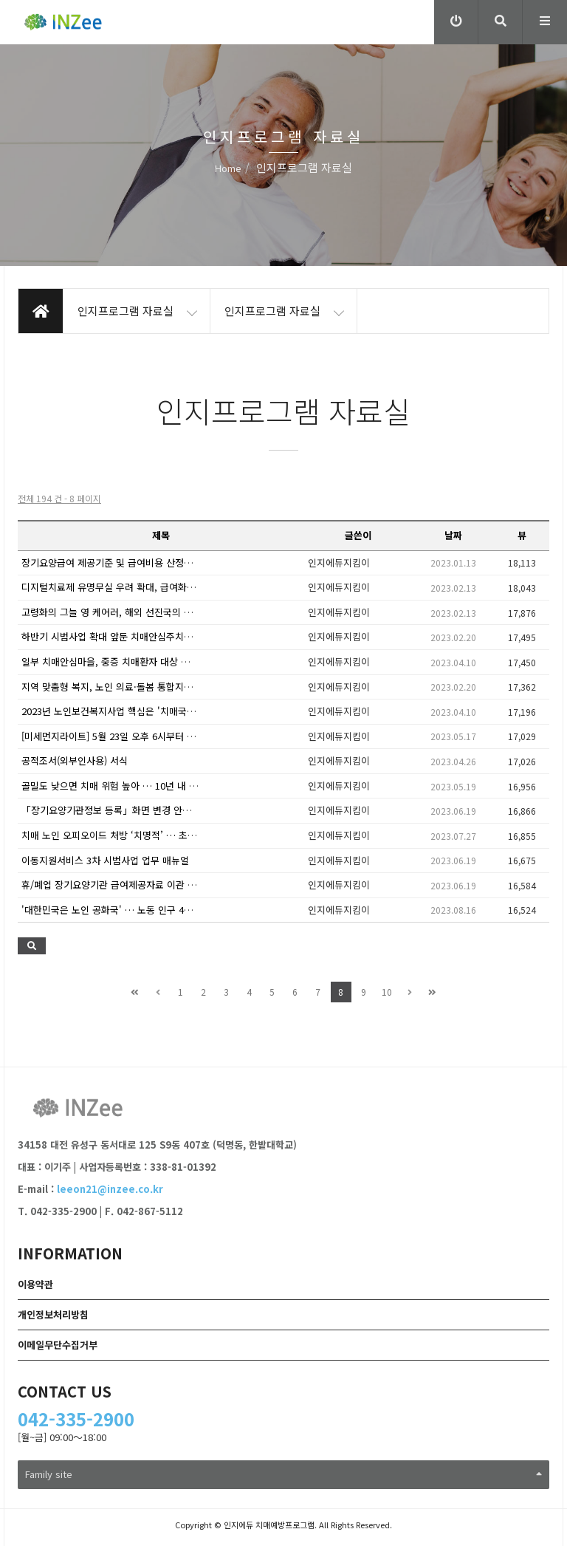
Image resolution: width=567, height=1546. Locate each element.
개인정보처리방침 (53, 1314)
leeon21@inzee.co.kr (110, 1189)
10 (387, 991)
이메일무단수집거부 (57, 1345)
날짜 (453, 535)
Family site (283, 1474)
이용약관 (35, 1284)
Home (228, 168)
